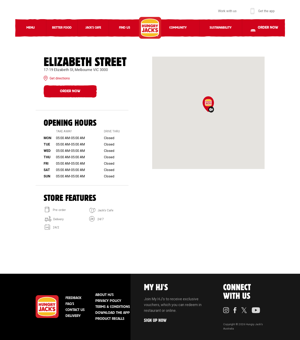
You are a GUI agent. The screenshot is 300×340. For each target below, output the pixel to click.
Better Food (62, 28)
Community (178, 28)
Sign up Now (155, 320)
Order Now (70, 91)
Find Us (124, 28)
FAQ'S (69, 304)
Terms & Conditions (112, 307)
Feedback (73, 298)
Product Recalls (109, 319)
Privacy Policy (108, 301)
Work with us (227, 11)
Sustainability (221, 28)
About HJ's (104, 295)
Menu (30, 28)
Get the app (266, 11)
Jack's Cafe (93, 28)
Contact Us (75, 310)
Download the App (112, 313)
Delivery (73, 316)
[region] (208, 113)
